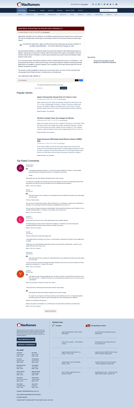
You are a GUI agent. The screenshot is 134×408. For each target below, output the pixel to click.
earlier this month (41, 51)
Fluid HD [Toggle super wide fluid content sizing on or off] (41, 399)
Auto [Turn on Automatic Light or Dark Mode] (45, 399)
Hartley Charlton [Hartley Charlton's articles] (21, 371)
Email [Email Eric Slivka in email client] (33, 355)
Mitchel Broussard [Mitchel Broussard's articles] (21, 365)
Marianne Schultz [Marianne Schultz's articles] (36, 371)
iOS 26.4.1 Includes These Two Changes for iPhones (56, 118)
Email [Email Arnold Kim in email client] (18, 355)
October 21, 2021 (69, 46)
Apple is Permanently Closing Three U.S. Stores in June (58, 97)
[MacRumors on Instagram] (96, 4)
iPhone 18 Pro (30, 14)
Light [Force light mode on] (48, 399)
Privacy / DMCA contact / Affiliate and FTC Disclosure (29, 394)
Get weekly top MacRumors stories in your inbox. (50, 85)
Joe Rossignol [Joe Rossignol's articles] (35, 358)
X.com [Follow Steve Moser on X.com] (21, 386)
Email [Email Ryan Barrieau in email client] (33, 380)
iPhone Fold (41, 14)
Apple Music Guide (27, 76)
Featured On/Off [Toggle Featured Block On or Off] (21, 399)
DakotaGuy (29, 252)
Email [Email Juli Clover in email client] (18, 361)
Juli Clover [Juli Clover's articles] (19, 358)
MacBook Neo (52, 14)
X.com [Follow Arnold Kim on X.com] (21, 355)
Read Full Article (41, 111)
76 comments (50, 111)
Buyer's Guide (70, 10)
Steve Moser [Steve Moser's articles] (20, 383)
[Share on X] (77, 80)
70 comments (22, 80)
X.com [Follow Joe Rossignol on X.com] (36, 361)
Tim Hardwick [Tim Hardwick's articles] (35, 365)
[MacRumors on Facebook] (99, 4)
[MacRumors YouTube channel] (107, 4)
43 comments (50, 132)
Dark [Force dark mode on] (51, 399)
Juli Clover (62, 143)
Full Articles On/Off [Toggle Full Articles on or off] (30, 399)
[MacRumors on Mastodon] (104, 4)
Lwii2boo (28, 216)
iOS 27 (20, 14)
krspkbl (28, 232)
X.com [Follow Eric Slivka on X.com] (36, 355)
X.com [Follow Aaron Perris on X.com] (36, 386)
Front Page (21, 10)
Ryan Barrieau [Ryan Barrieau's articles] (35, 377)
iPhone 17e (63, 14)
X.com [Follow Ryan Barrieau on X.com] (36, 380)
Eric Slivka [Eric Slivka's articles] (34, 352)
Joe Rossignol (62, 99)
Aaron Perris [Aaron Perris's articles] (35, 383)
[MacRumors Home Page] (28, 4)
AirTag (72, 14)
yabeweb (28, 270)
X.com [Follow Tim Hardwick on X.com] (36, 368)
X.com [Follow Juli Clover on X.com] (21, 361)
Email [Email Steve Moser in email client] (18, 386)
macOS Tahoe (99, 14)
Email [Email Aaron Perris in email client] (33, 386)
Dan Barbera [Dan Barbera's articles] (20, 377)
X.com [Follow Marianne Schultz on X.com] (36, 374)
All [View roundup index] (116, 14)
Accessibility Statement (22, 397)
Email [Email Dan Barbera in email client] (18, 380)
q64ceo (28, 190)
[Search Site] (108, 10)
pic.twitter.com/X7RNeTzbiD (38, 46)
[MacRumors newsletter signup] (116, 4)
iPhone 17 (109, 14)
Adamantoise (30, 165)
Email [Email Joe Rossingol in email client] (33, 361)
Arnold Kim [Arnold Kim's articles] (19, 352)
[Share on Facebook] (81, 80)
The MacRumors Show (98, 325)
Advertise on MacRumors (26, 344)
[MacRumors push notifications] (110, 4)
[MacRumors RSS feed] (113, 4)
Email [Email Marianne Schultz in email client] (33, 374)
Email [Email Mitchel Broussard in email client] (18, 368)
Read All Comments (50, 311)
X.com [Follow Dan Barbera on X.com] (21, 380)
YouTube (58, 325)
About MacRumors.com (26, 339)
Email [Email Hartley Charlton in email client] (18, 374)
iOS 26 (89, 14)
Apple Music (21, 36)
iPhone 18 (80, 14)
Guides (42, 10)
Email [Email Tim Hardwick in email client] (33, 368)
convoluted (34, 70)
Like (35, 185)
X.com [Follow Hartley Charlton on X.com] (21, 374)
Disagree (39, 185)
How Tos (50, 10)
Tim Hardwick (45, 32)
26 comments (50, 155)
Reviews (59, 10)
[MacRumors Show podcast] (93, 4)
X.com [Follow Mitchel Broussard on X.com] (21, 368)
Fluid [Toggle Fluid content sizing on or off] (37, 399)
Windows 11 (36, 76)
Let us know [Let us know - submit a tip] (84, 4)
